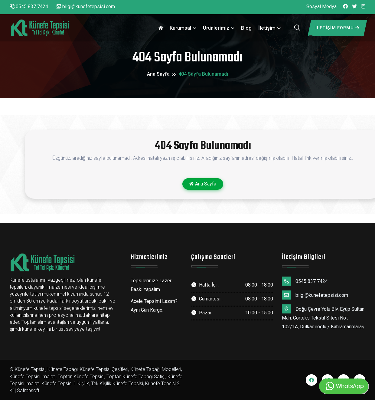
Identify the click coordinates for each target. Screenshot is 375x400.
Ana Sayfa (158, 74)
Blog (246, 28)
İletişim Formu (337, 27)
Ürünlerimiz (216, 28)
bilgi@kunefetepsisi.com (85, 6)
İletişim (267, 28)
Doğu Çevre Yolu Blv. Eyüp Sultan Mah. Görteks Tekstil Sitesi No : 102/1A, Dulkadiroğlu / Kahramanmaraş (323, 317)
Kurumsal (180, 28)
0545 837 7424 (29, 6)
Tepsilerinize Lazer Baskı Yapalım (151, 285)
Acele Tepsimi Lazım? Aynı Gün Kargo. (154, 305)
